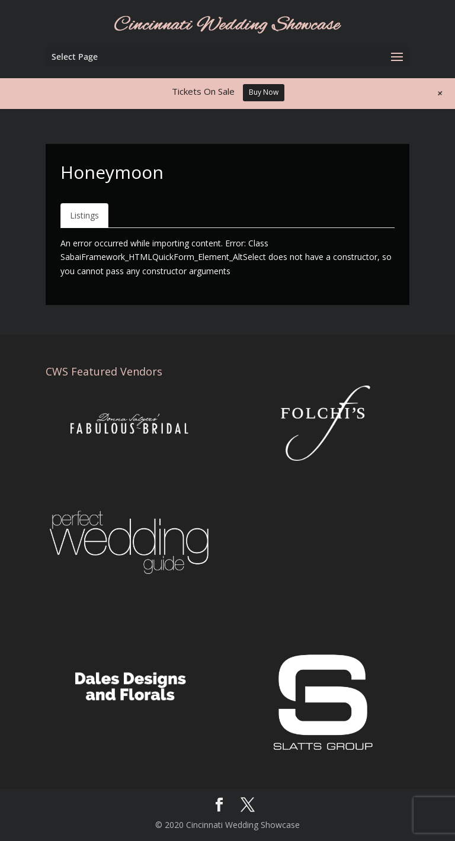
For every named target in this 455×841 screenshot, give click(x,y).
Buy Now (263, 92)
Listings (84, 215)
